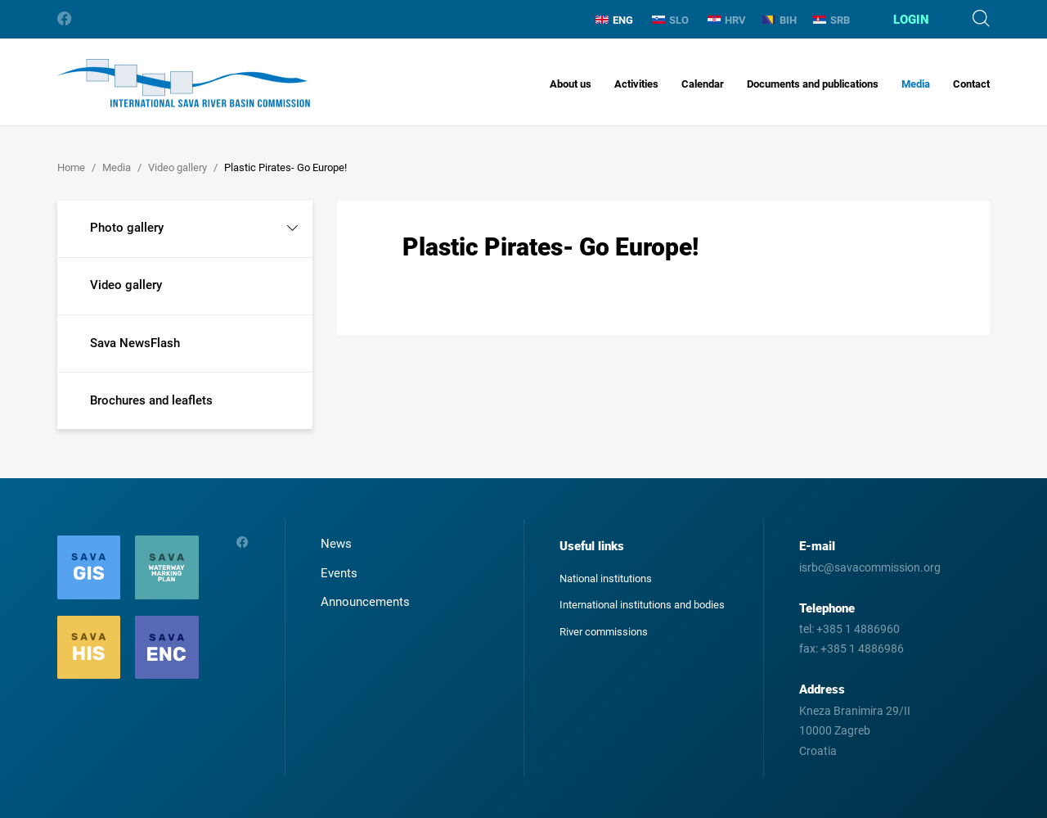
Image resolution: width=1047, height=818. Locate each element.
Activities (636, 84)
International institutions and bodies (642, 605)
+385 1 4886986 (862, 648)
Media (915, 84)
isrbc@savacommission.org (870, 567)
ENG (614, 20)
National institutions (605, 578)
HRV (727, 20)
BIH (779, 20)
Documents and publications (812, 84)
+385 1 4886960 (858, 628)
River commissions (603, 632)
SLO (670, 20)
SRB (831, 20)
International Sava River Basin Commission (183, 83)
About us (570, 84)
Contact (971, 84)
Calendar (702, 84)
